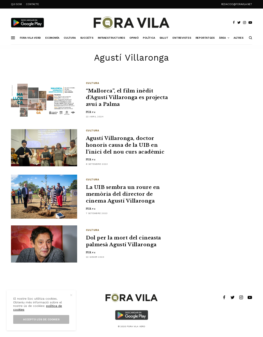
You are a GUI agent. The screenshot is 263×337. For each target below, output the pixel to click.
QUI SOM (16, 4)
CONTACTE (32, 4)
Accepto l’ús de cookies (41, 319)
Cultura (92, 83)
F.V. (94, 112)
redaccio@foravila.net (236, 4)
